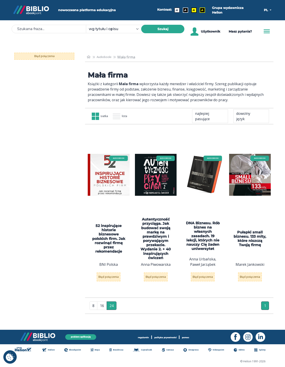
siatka (103, 117)
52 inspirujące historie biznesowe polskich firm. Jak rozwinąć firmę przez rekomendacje (108, 239)
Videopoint (220, 350)
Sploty (263, 350)
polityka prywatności (166, 336)
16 (102, 309)
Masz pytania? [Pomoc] (240, 31)
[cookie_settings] (10, 357)
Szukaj (162, 29)
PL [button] (266, 10)
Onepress (194, 350)
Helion (52, 350)
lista (128, 116)
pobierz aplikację (80, 336)
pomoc (195, 336)
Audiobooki (107, 57)
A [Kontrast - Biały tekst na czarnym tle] (183, 10)
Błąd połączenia (44, 56)
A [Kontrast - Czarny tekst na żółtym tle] (192, 10)
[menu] (109, 176)
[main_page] (89, 57)
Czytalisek (146, 350)
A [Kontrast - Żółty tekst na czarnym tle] (200, 10)
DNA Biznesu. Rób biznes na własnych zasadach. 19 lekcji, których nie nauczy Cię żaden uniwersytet (203, 237)
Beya (98, 350)
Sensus (171, 350)
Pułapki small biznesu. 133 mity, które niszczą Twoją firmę (250, 239)
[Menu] (267, 31)
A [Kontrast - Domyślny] (175, 10)
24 (112, 309)
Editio (243, 350)
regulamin (134, 336)
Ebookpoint (76, 350)
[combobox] (116, 29)
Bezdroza (119, 350)
